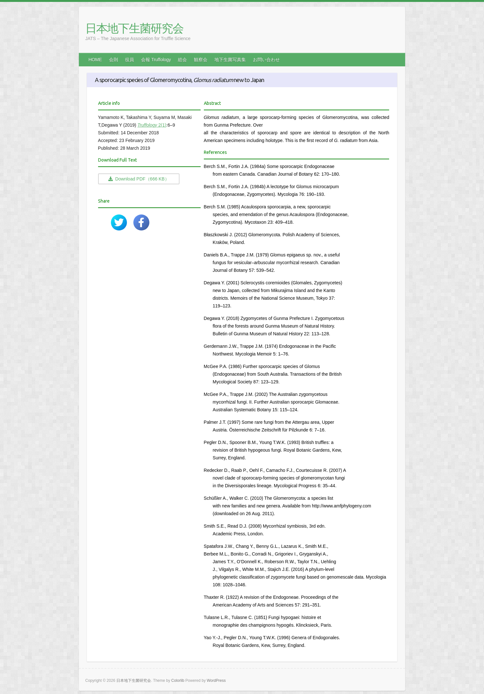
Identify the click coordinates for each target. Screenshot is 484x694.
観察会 (200, 59)
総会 (182, 59)
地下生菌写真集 (230, 59)
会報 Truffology (156, 59)
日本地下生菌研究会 (134, 28)
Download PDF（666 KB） (138, 178)
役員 (129, 59)
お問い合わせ (266, 59)
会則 (113, 59)
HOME (95, 59)
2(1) (152, 125)
